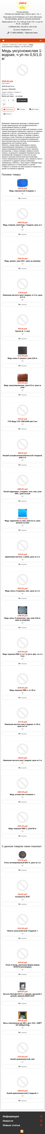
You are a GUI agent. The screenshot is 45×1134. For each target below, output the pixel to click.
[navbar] (41, 40)
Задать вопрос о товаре (10, 92)
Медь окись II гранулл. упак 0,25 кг (22, 358)
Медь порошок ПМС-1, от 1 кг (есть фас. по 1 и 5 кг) (22, 655)
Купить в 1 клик (7, 94)
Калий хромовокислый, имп (22, 1059)
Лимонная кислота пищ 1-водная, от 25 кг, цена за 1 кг (22, 725)
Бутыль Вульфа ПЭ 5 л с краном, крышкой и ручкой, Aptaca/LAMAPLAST (22, 995)
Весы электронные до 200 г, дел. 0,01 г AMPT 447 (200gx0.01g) (22, 1024)
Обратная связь (31, 33)
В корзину (22, 100)
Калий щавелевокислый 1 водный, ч (22, 1093)
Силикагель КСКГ (22, 897)
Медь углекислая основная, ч (22, 794)
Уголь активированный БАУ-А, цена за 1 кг (22, 863)
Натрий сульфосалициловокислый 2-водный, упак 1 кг (22, 456)
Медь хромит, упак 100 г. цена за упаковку (23, 261)
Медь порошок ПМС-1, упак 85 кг (22, 829)
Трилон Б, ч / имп (22, 331)
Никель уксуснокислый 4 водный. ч (22, 931)
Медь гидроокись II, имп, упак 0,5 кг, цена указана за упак (22, 522)
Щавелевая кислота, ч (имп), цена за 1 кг (22, 557)
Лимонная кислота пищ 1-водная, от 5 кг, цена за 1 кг (22, 296)
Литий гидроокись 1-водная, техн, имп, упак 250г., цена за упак (23, 493)
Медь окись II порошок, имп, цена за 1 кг (22, 591)
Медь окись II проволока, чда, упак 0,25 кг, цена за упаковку (22, 619)
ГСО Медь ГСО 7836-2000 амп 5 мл (22, 421)
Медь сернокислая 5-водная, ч (22, 191)
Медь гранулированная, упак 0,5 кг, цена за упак (22, 386)
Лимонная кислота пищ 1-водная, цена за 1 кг (22, 760)
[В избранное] (4, 104)
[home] (3, 41)
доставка (6, 83)
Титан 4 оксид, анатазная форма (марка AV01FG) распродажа (22, 966)
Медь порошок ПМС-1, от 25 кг (22, 690)
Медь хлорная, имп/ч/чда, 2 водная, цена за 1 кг (22, 226)
